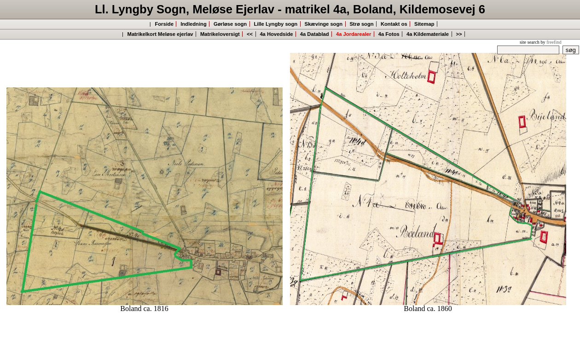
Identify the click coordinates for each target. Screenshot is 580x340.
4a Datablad (314, 34)
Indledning (193, 24)
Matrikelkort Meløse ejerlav (160, 34)
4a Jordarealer (353, 34)
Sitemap (424, 24)
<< (250, 34)
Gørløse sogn (230, 24)
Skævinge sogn (323, 24)
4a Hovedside (276, 34)
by (550, 42)
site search (529, 42)
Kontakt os (394, 24)
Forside (164, 24)
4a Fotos (389, 34)
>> (459, 34)
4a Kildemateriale (427, 34)
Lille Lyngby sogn (275, 24)
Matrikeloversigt (220, 34)
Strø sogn (361, 24)
